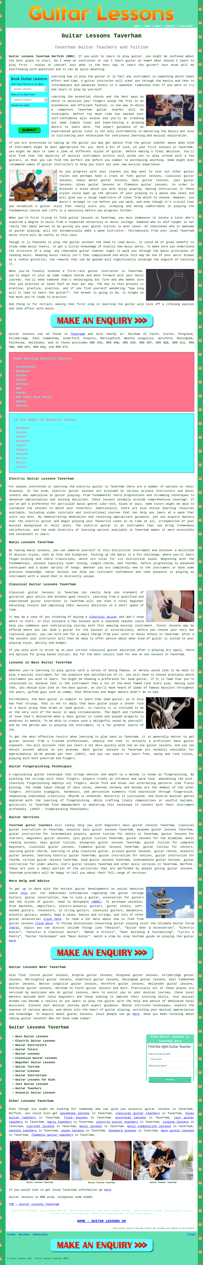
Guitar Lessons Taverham (39, 1027)
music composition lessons (149, 1126)
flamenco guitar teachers (52, 1135)
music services (143, 864)
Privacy (192, 1234)
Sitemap (11, 1234)
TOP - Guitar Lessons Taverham (34, 1204)
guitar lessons (81, 217)
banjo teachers (59, 1122)
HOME (137, 26)
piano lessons (72, 1130)
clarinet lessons (40, 1126)
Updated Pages (40, 1234)
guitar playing (117, 1009)
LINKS (147, 26)
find (21, 975)
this (24, 893)
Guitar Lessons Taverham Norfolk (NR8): (42, 56)
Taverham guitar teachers (30, 825)
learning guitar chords (28, 851)
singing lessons (176, 1122)
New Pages (24, 1234)
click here (52, 919)
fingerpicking (175, 774)
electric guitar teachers (117, 1122)
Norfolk (186, 864)
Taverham (78, 334)
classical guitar (103, 617)
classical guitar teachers (137, 1113)
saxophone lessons (75, 1113)
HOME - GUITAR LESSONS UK (101, 1221)
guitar (102, 109)
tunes (87, 122)
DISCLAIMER (185, 26)
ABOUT (158, 26)
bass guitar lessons (177, 1130)
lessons (109, 499)
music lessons (90, 1126)
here (12, 940)
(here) (14, 927)
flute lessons (76, 1117)
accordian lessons (130, 1117)
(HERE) (96, 901)
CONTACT (170, 26)
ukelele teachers (23, 1130)
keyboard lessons (122, 1130)
